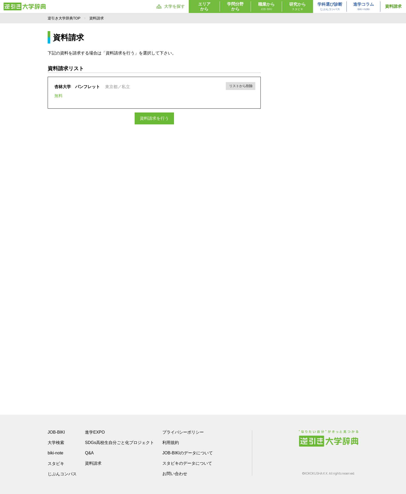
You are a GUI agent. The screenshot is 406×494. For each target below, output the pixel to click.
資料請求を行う (154, 118)
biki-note (55, 453)
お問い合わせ (174, 473)
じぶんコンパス (62, 474)
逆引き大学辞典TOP (64, 18)
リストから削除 (240, 86)
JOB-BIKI (56, 432)
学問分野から (235, 6)
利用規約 (170, 442)
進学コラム (363, 6)
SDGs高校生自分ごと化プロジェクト (119, 442)
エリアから (204, 6)
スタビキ (56, 463)
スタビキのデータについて (187, 463)
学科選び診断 (329, 6)
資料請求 (393, 6)
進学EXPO (95, 432)
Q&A (89, 453)
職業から (266, 6)
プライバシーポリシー (183, 432)
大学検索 (56, 442)
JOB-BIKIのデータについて (187, 453)
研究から (297, 6)
